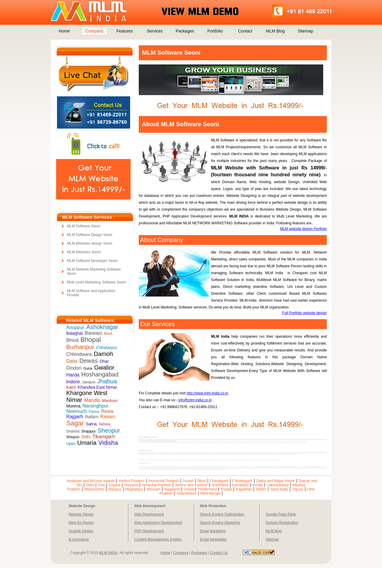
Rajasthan (244, 489)
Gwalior (104, 367)
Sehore (104, 424)
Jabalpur (88, 382)
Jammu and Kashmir (191, 485)
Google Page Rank (281, 514)
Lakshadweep (278, 485)
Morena (73, 406)
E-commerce (79, 539)
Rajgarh (74, 416)
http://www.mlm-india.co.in (207, 393)
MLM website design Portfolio (303, 229)
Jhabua (107, 381)
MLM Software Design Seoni (89, 235)
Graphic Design (81, 531)
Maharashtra (94, 489)
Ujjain (70, 444)
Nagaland (171, 489)
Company (95, 31)
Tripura (297, 489)
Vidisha (108, 442)
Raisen (107, 416)
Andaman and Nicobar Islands (91, 481)
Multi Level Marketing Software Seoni (96, 282)
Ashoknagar (102, 327)
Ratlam (91, 416)
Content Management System (158, 539)
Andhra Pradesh (131, 481)
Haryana (131, 485)
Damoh (103, 354)
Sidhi (85, 436)
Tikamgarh (104, 436)
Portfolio (215, 31)
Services (155, 31)
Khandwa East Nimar (97, 387)
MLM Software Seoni (83, 226)
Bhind (72, 340)
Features (124, 31)
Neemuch (76, 411)
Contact (245, 31)
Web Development (149, 514)
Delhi (90, 485)
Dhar (104, 361)
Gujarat (114, 485)
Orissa (189, 489)
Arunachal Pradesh (163, 481)
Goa (101, 485)
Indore (73, 381)
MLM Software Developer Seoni (92, 261)
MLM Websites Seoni (84, 252)
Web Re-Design (81, 523)
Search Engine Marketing (220, 523)
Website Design (81, 514)
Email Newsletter (213, 539)
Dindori (73, 368)
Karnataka (240, 485)
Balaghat (74, 333)
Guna (87, 368)
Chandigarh (219, 481)
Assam (188, 481)
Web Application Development (158, 523)
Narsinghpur (95, 405)
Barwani (93, 333)
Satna (91, 424)
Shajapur (88, 431)
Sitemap (305, 31)
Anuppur (75, 327)
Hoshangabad (99, 374)
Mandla (92, 400)
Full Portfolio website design (304, 313)
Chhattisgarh (242, 481)
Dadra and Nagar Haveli (275, 481)
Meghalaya (134, 489)
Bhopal (91, 339)
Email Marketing (213, 531)
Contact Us (218, 553)
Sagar (75, 423)
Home (64, 31)
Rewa (107, 411)
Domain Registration (282, 523)
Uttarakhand (186, 493)
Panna (94, 412)
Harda (72, 374)
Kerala (257, 485)
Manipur (114, 489)
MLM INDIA (108, 553)
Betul (108, 333)
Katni (71, 387)
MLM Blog (275, 31)
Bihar (202, 481)
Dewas (88, 360)
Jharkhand (220, 485)
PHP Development (149, 531)
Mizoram (153, 489)
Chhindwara (79, 354)
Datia (71, 361)
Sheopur (109, 430)
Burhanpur (80, 347)
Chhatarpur (106, 347)
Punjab (226, 489)
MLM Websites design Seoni (89, 243)
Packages (185, 31)
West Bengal (210, 493)
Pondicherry (207, 489)
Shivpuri (72, 437)
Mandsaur (110, 401)
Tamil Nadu (279, 489)
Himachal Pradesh (156, 485)
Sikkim (261, 489)
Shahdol (72, 431)
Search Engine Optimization (222, 514)
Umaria (86, 442)
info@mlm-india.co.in (195, 400)
